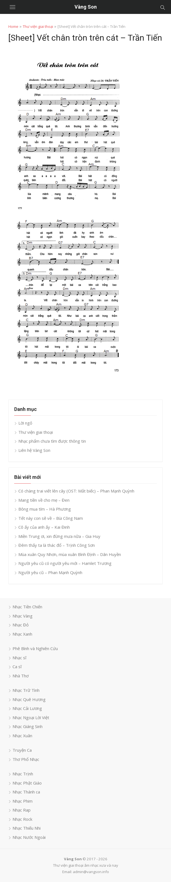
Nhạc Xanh (22, 634)
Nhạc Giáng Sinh (28, 726)
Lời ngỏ (25, 423)
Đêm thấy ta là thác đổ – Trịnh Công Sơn (56, 545)
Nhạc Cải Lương (27, 708)
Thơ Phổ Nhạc (26, 759)
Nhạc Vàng (23, 616)
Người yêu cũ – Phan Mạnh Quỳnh (50, 572)
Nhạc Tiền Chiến (27, 606)
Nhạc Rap (22, 810)
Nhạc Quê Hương (29, 699)
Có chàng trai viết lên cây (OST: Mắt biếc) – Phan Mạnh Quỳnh (76, 491)
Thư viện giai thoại (38, 26)
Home (13, 26)
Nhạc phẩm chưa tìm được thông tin (52, 441)
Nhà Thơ (21, 675)
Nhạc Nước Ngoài (29, 837)
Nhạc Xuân (22, 735)
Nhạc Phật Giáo (27, 783)
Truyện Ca (22, 750)
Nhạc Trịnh (23, 773)
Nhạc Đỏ (21, 625)
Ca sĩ (17, 666)
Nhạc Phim (23, 801)
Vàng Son (86, 7)
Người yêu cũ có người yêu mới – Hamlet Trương (64, 563)
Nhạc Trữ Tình (26, 690)
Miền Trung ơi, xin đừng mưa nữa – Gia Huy (59, 536)
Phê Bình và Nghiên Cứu (35, 648)
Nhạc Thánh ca (26, 792)
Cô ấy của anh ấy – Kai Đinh (44, 527)
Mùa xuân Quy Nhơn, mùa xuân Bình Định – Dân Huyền (69, 554)
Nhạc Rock (22, 819)
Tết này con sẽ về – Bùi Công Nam (50, 518)
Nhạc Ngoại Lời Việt (31, 717)
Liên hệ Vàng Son (34, 450)
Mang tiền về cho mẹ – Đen (44, 500)
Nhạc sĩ (19, 657)
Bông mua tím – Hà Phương (44, 509)
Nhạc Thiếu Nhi (27, 828)
